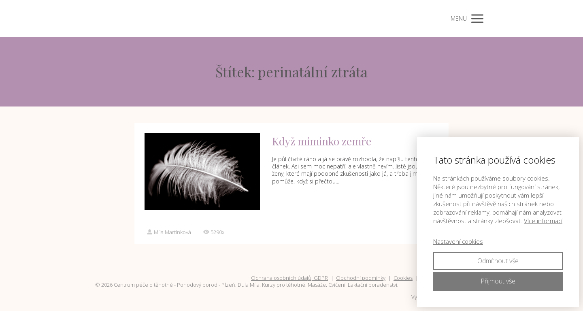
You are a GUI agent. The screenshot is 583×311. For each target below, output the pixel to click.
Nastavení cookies (458, 241)
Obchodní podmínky (360, 278)
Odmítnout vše (498, 260)
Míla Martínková (169, 232)
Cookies (403, 278)
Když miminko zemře (321, 141)
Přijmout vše (498, 281)
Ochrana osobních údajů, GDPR (289, 278)
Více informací (543, 221)
